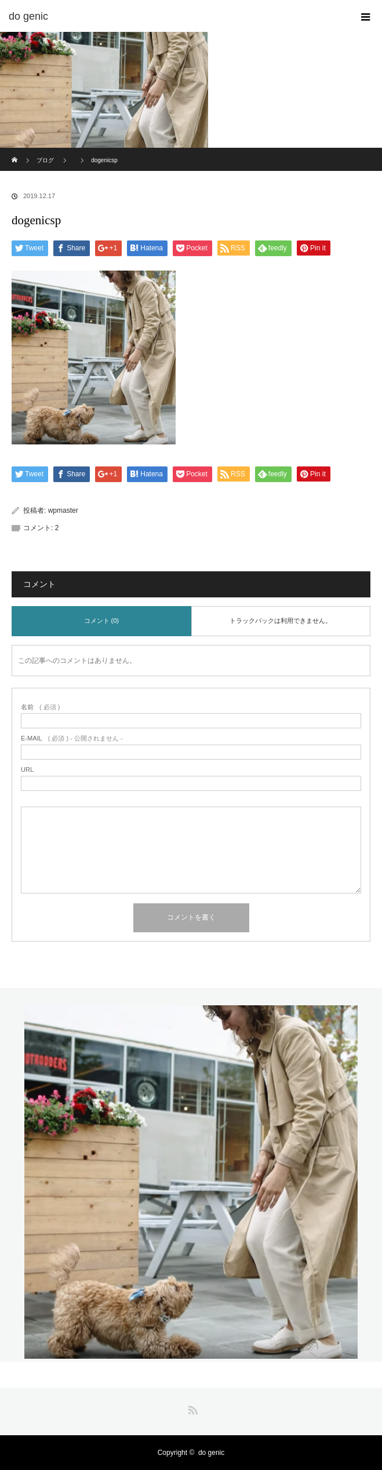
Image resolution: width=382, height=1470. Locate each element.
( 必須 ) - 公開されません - (72, 738)
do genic (211, 1453)
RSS (191, 1408)
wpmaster (63, 510)
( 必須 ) (40, 707)
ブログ (45, 160)
